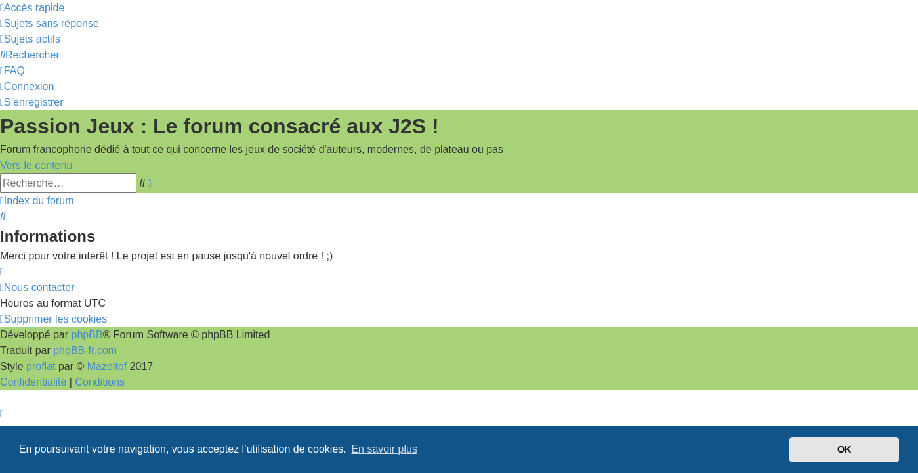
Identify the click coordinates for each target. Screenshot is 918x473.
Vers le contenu (36, 165)
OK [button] (844, 449)
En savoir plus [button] (384, 449)
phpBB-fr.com (85, 350)
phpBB (87, 334)
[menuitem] (49, 23)
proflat (40, 366)
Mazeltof (107, 366)
